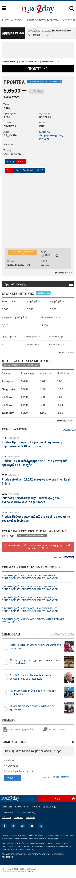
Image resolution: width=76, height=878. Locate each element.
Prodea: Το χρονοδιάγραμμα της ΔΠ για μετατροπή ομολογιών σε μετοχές (34, 463)
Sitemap (35, 806)
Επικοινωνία (22, 806)
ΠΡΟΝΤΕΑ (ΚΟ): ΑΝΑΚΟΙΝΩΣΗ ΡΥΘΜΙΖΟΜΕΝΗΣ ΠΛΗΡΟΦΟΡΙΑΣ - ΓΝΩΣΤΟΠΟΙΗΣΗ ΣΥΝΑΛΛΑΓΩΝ (30, 577)
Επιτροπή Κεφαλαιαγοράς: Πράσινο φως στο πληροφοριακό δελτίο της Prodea (31, 500)
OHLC (40, 170)
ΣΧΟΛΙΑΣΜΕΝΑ (62, 634)
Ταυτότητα (6, 806)
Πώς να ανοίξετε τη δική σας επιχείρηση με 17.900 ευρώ (33, 692)
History (21, 161)
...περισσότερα (68, 430)
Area (9, 170)
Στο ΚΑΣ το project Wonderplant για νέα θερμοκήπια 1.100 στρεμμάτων (30, 677)
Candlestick (28, 170)
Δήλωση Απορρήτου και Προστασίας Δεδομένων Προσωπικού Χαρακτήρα (33, 855)
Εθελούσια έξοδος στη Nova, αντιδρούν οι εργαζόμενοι (32, 707)
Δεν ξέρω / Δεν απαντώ (20, 771)
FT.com (6, 817)
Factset (30, 817)
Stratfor (18, 817)
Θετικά (11, 760)
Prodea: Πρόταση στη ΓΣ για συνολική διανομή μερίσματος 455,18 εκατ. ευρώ (32, 444)
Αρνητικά (13, 765)
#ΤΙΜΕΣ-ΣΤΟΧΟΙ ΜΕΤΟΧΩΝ (43, 20)
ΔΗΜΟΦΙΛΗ (11, 634)
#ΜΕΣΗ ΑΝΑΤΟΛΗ (12, 20)
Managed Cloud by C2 (26, 871)
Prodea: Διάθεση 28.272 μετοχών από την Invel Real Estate (36, 481)
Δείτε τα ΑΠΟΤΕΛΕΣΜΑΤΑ (56, 777)
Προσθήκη (36, 91)
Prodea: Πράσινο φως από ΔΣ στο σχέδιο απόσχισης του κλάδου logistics (36, 518)
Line (17, 170)
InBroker (54, 838)
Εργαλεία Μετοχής (15, 284)
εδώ (36, 35)
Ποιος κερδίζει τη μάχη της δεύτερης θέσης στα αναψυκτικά (35, 646)
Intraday (10, 161)
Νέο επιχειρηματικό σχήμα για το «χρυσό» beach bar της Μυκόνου (35, 662)
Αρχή (57, 798)
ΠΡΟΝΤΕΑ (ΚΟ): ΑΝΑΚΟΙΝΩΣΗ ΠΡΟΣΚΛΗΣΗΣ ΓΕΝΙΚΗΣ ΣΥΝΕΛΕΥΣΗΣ (33, 620)
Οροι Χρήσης (49, 806)
